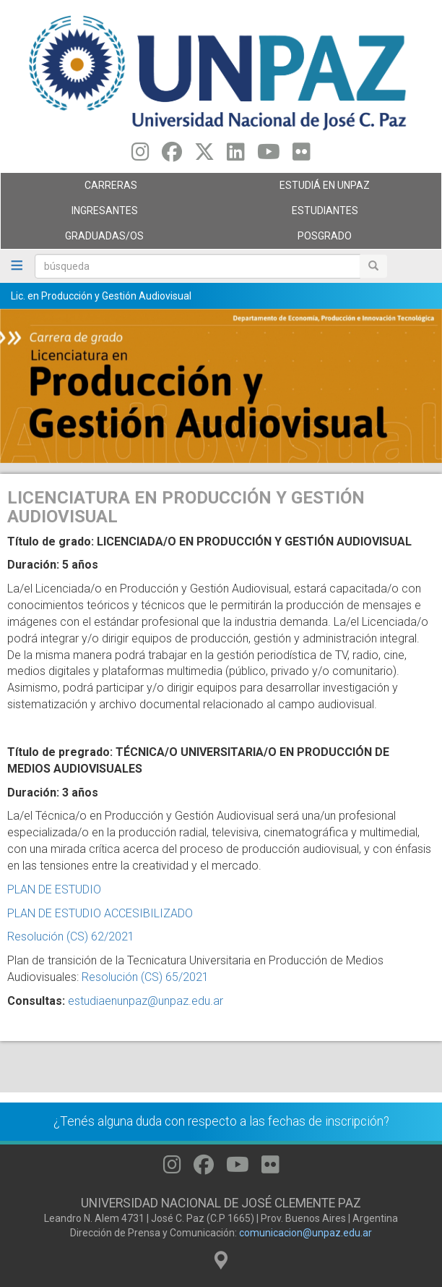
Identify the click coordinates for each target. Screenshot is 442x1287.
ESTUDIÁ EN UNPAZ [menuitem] (327, 188)
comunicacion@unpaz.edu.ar (305, 1233)
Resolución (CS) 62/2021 (70, 936)
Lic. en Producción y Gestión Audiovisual (101, 296)
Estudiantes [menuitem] (327, 214)
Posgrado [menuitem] (327, 239)
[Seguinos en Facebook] (172, 155)
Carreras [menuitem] (107, 188)
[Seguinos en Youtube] (268, 155)
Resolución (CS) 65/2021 (145, 977)
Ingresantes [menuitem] (107, 214)
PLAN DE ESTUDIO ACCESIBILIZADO (100, 913)
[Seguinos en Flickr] (301, 155)
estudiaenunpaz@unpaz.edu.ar (145, 1001)
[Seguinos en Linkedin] (236, 155)
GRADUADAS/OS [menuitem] (107, 239)
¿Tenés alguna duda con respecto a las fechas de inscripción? (221, 1121)
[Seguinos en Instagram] (140, 155)
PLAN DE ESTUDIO (54, 889)
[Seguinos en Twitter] (204, 155)
